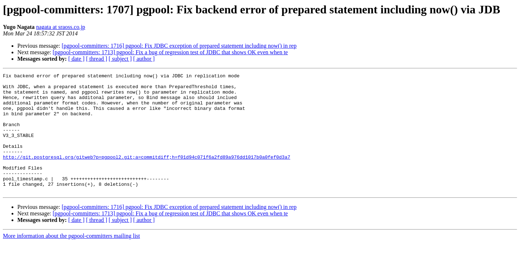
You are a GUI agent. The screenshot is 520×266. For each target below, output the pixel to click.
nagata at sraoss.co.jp (60, 27)
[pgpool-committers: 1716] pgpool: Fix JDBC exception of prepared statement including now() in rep (179, 46)
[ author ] (144, 59)
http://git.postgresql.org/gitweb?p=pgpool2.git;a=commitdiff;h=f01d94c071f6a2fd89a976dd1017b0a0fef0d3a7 (146, 174)
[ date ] (76, 59)
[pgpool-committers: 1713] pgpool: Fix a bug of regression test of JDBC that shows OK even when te (170, 52)
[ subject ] (120, 59)
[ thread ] (96, 59)
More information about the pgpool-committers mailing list (71, 260)
